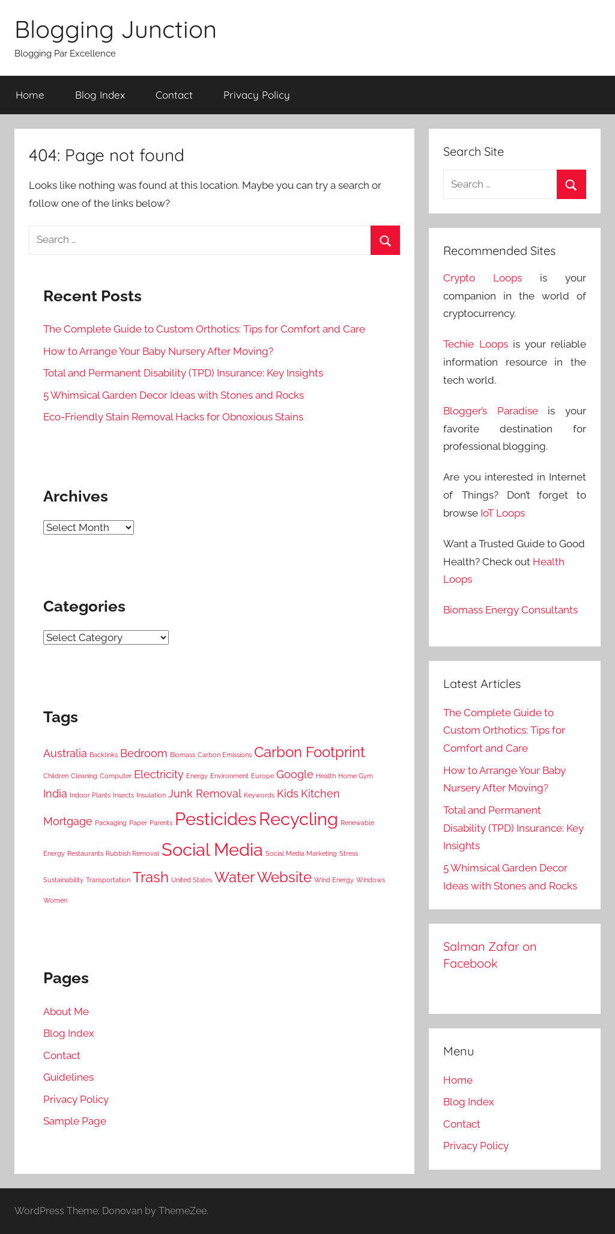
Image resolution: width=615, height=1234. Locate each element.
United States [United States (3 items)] (191, 879)
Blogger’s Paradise (490, 411)
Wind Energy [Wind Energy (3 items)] (334, 879)
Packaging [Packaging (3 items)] (111, 822)
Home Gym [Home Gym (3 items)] (355, 775)
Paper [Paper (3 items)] (138, 822)
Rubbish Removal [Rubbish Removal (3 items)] (132, 853)
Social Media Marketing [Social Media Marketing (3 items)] (301, 853)
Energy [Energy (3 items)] (197, 775)
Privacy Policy (256, 94)
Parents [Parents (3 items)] (161, 822)
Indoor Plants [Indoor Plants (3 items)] (90, 795)
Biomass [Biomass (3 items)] (182, 754)
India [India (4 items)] (55, 793)
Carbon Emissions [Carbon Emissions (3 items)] (225, 754)
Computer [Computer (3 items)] (116, 775)
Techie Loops (475, 344)
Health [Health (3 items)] (326, 775)
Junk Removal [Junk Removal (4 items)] (204, 793)
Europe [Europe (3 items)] (262, 775)
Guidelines (68, 1077)
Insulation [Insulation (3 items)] (151, 795)
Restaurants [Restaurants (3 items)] (85, 853)
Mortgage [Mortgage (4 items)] (67, 821)
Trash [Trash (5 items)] (151, 877)
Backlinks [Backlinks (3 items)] (103, 754)
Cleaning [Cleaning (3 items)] (84, 775)
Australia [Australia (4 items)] (65, 753)
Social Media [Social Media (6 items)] (212, 849)
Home (30, 94)
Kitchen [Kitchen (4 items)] (320, 793)
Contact (174, 94)
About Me (66, 1011)
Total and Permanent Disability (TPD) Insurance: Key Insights (183, 373)
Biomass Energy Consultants (510, 610)
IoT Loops (502, 513)
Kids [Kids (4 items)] (287, 793)
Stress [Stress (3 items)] (348, 853)
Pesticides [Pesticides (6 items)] (215, 818)
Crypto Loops (482, 278)
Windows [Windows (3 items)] (370, 879)
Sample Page (74, 1121)
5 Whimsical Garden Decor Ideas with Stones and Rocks (173, 395)
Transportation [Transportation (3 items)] (108, 879)
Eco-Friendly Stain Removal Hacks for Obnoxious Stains (173, 417)
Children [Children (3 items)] (55, 775)
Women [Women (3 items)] (55, 900)
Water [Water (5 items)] (234, 877)
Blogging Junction (115, 29)
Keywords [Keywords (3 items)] (259, 795)
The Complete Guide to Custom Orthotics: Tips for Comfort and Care (204, 329)
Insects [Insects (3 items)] (123, 795)
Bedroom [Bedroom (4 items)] (144, 753)
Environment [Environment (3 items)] (229, 775)
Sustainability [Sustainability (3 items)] (63, 879)
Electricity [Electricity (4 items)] (159, 774)
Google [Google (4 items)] (295, 774)
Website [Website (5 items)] (284, 877)
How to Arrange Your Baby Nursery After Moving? (158, 351)
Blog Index (100, 94)
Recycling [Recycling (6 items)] (298, 818)
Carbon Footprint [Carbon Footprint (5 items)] (309, 752)
